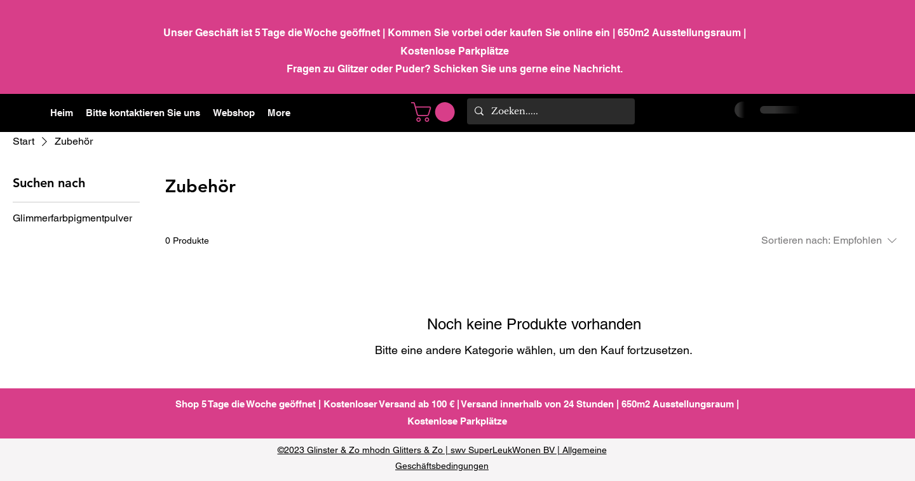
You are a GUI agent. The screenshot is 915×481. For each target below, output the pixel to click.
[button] (234, 112)
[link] (435, 112)
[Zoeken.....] (549, 111)
